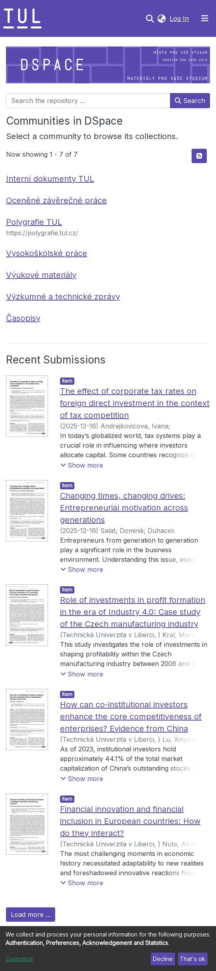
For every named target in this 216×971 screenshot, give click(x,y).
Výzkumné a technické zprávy (63, 296)
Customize (19, 958)
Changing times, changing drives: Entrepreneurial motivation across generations (124, 508)
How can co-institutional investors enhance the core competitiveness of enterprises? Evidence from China (131, 716)
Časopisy (23, 318)
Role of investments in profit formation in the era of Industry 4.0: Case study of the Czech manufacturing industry (132, 612)
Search (190, 101)
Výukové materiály (41, 275)
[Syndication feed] (199, 156)
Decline (163, 958)
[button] (161, 18)
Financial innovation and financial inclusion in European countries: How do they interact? (130, 821)
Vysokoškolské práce (46, 253)
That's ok (192, 958)
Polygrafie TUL (34, 222)
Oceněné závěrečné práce (56, 200)
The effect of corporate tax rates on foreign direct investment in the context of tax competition (135, 403)
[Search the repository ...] (88, 100)
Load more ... (30, 914)
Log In (180, 18)
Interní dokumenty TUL (50, 179)
